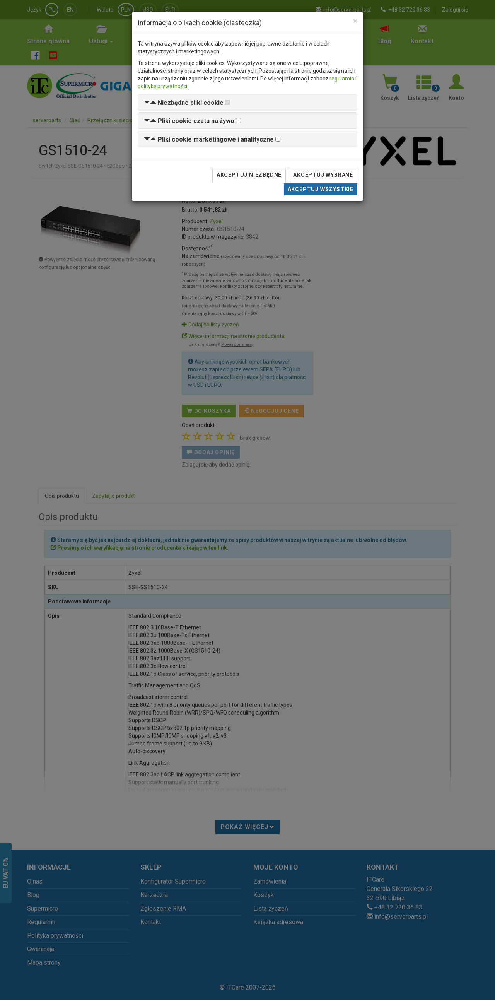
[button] (184, 102)
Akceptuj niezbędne (249, 175)
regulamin (341, 78)
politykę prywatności (162, 86)
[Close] (355, 21)
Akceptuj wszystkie (320, 189)
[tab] (247, 102)
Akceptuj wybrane (323, 175)
